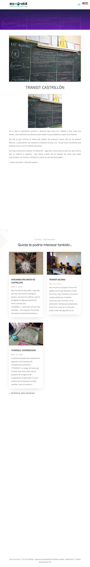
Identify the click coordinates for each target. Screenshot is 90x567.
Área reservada (14, 559)
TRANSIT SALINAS (57, 279)
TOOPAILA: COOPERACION (23, 350)
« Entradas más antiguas (22, 393)
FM (50, 562)
